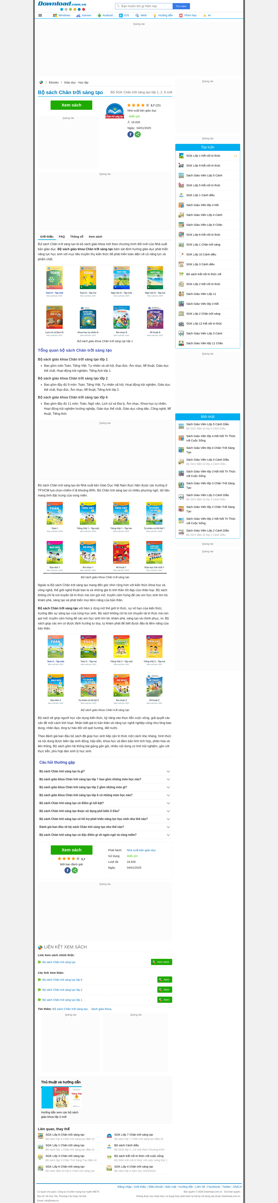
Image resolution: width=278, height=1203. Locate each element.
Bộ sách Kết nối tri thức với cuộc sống (139, 1155)
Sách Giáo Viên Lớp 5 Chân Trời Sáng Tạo (204, 226)
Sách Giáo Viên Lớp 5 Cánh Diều (204, 177)
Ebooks (53, 82)
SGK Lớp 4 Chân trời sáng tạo (133, 1166)
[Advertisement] (139, 53)
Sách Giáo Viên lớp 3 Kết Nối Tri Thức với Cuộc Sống (204, 305)
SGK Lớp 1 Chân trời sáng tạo (65, 1145)
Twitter (226, 1186)
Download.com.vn (41, 83)
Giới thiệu (46, 236)
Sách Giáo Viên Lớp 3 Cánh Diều (204, 335)
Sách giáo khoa (101, 1009)
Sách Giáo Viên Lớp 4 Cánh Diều (204, 216)
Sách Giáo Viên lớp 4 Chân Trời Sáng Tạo (210, 450)
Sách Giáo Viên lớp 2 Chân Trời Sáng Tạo (210, 509)
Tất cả (42, 15)
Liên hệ (200, 1186)
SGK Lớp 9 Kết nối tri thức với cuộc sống (203, 167)
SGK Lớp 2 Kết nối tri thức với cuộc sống (203, 285)
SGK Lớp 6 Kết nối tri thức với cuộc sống (203, 236)
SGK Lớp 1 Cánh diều (200, 195)
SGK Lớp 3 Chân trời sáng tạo (65, 1155)
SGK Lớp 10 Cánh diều (201, 254)
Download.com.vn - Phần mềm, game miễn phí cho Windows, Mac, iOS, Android (62, 6)
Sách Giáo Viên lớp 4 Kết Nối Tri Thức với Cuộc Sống (204, 206)
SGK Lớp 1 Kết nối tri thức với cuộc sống (203, 157)
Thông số (76, 236)
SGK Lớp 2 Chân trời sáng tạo (203, 315)
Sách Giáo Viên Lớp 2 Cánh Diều (207, 530)
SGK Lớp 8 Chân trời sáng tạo (65, 1134)
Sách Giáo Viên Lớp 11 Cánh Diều (201, 295)
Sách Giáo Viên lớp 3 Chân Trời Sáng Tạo (210, 485)
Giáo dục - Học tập (76, 82)
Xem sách (95, 236)
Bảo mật (170, 1186)
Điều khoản (156, 1186)
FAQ (62, 236)
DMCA (237, 1186)
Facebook (213, 1186)
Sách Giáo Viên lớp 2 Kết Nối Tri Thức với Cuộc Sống (211, 521)
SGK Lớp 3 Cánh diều (200, 264)
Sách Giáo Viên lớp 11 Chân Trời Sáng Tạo (204, 345)
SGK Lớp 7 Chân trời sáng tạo (133, 1134)
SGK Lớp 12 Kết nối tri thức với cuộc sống (204, 325)
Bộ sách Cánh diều (126, 1145)
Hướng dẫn (186, 1186)
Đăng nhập (125, 1186)
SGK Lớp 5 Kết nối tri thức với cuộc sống (203, 187)
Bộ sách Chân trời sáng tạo (70, 1009)
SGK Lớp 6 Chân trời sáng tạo (65, 1166)
